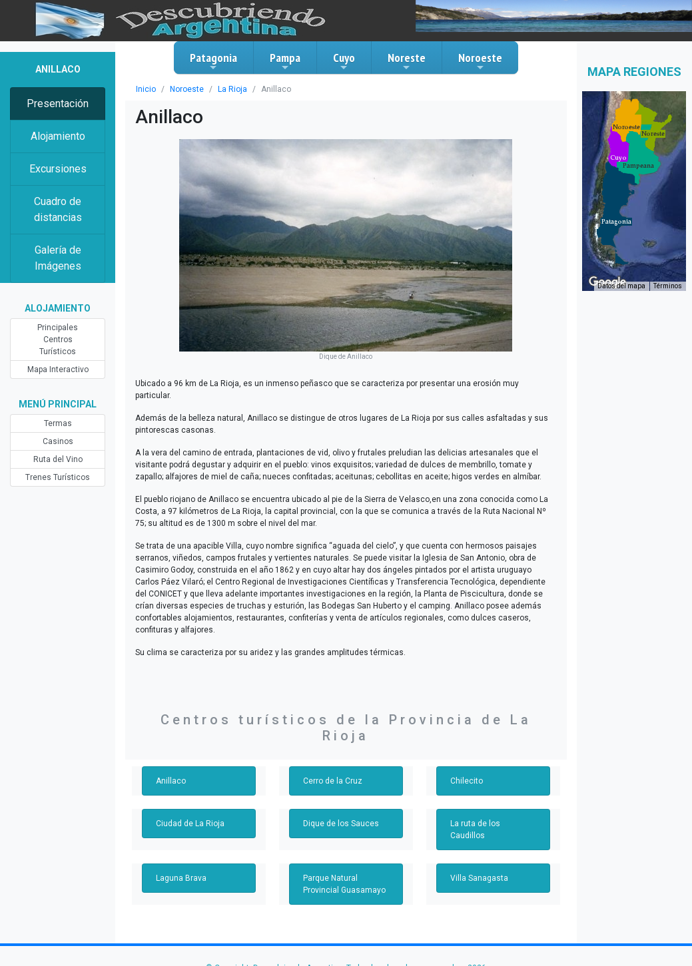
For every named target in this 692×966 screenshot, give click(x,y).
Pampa (285, 61)
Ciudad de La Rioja (190, 823)
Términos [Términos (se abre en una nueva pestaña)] (667, 286)
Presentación (58, 103)
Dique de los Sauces (341, 823)
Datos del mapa (621, 286)
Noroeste (480, 61)
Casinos (58, 441)
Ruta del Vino (58, 459)
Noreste (407, 61)
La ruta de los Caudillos (475, 829)
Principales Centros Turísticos (57, 339)
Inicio (146, 89)
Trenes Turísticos (57, 477)
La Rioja (232, 89)
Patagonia (213, 61)
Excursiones (58, 168)
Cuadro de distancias (58, 209)
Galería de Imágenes (58, 258)
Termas (58, 423)
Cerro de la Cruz (332, 781)
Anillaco (171, 781)
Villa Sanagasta (479, 878)
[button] (616, 222)
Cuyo (344, 61)
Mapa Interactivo (58, 369)
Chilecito (466, 781)
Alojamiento (58, 136)
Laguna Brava (181, 878)
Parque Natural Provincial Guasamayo (344, 884)
